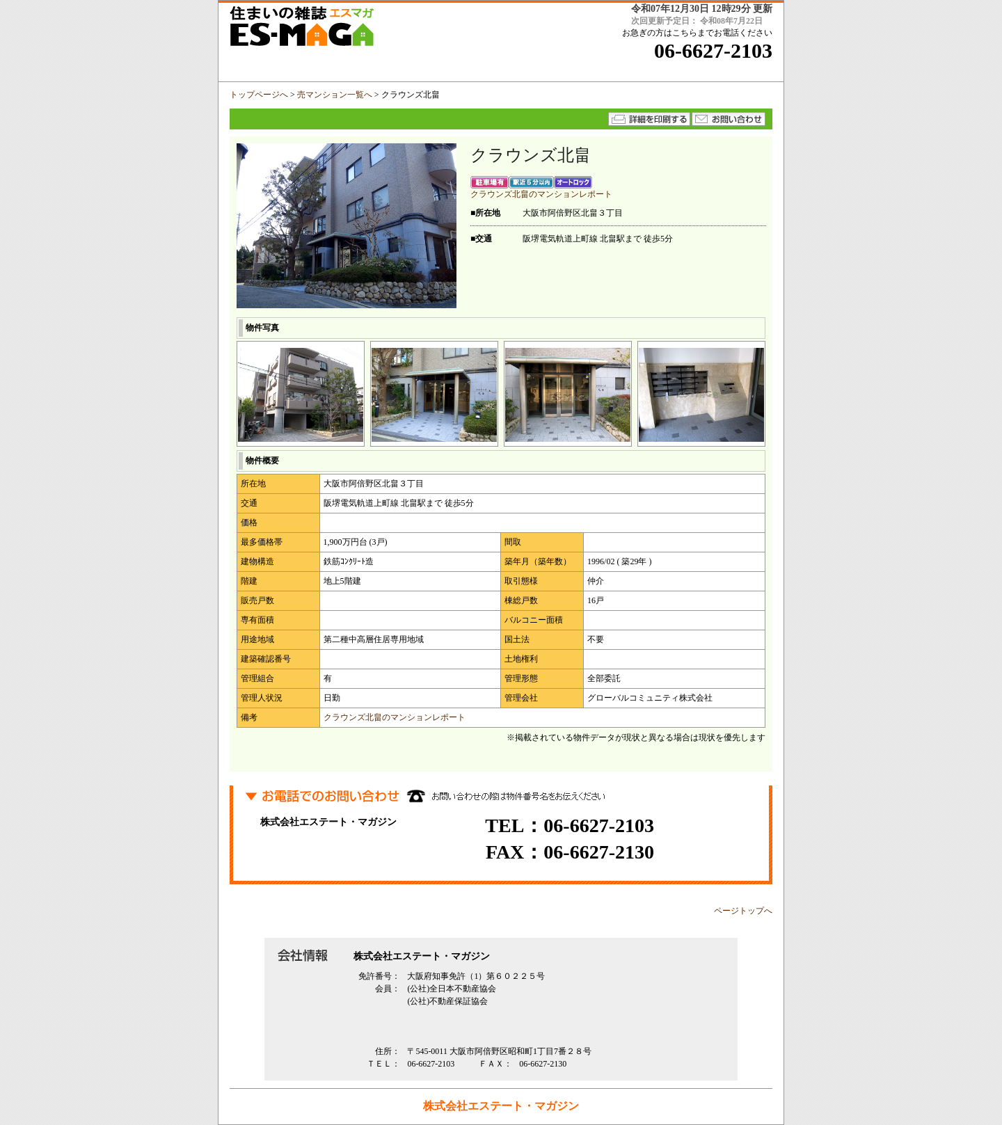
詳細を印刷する (649, 119)
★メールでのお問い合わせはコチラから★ (728, 119)
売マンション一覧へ (334, 94)
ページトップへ (743, 911)
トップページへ (259, 94)
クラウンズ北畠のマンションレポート (541, 194)
